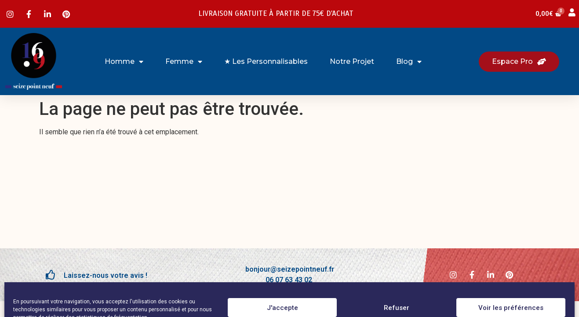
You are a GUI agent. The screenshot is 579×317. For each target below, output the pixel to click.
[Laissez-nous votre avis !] (50, 275)
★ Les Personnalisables (266, 61)
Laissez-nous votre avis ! (105, 275)
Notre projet (352, 61)
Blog (409, 62)
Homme (124, 62)
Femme (183, 62)
